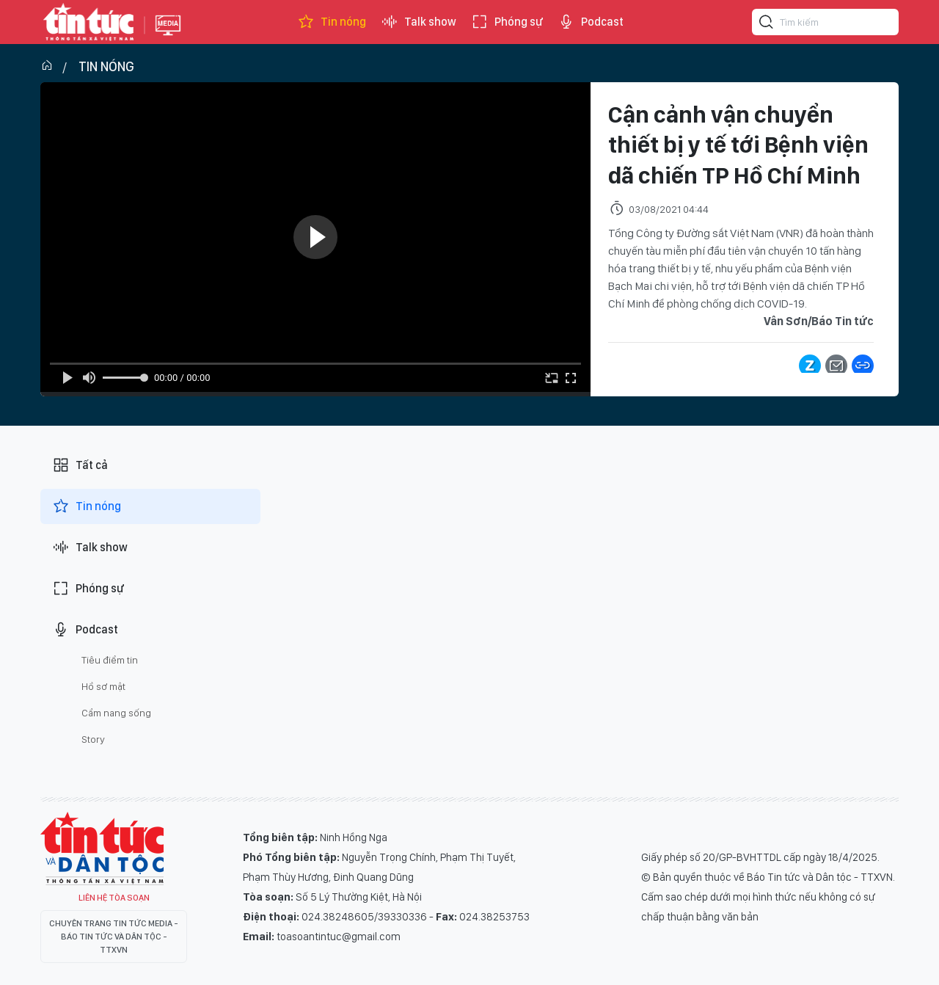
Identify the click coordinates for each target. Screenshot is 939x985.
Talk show (418, 22)
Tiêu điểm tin (109, 660)
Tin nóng (331, 22)
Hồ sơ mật (103, 686)
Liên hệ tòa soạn (114, 898)
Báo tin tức (88, 22)
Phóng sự (507, 22)
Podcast (591, 22)
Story (93, 739)
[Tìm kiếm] (766, 24)
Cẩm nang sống (116, 713)
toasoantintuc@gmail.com (339, 936)
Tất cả (80, 465)
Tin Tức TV (102, 848)
